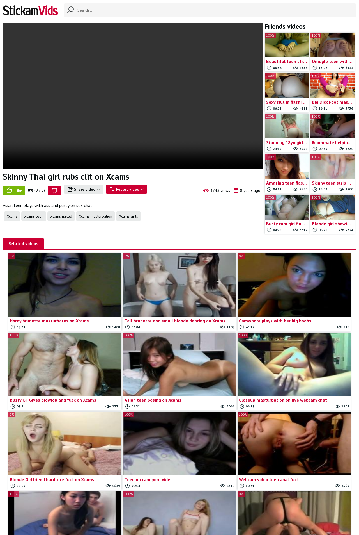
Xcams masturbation (95, 216)
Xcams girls (128, 216)
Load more (286, 447)
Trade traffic (216, 503)
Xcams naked (61, 216)
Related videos (23, 243)
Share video (83, 189)
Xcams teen (33, 216)
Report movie (189, 503)
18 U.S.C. (240, 503)
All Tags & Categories (130, 503)
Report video (126, 189)
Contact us (163, 503)
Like (14, 191)
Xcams (12, 216)
